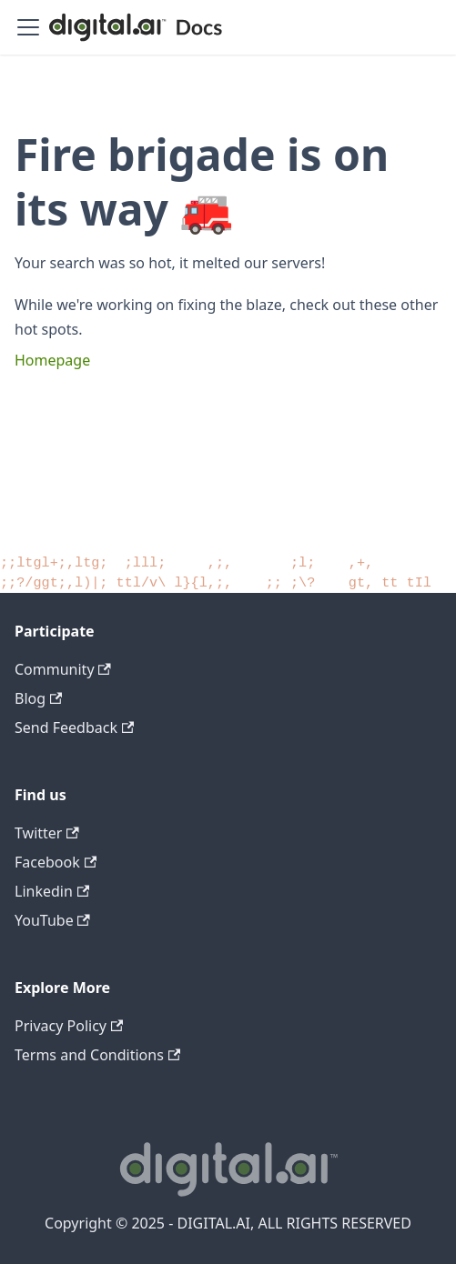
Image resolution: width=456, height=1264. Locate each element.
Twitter (47, 833)
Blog (38, 698)
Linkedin (52, 891)
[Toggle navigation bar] (28, 27)
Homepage (52, 360)
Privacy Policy (69, 1026)
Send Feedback (74, 727)
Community (63, 669)
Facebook (55, 862)
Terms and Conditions (97, 1055)
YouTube (52, 920)
